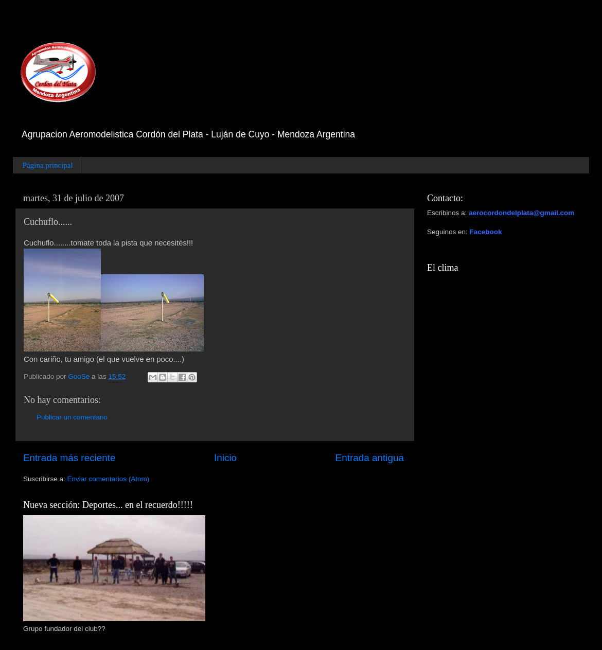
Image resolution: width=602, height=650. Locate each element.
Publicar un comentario (72, 417)
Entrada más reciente (69, 457)
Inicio (225, 457)
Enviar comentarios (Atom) (108, 479)
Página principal (48, 165)
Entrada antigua (369, 457)
